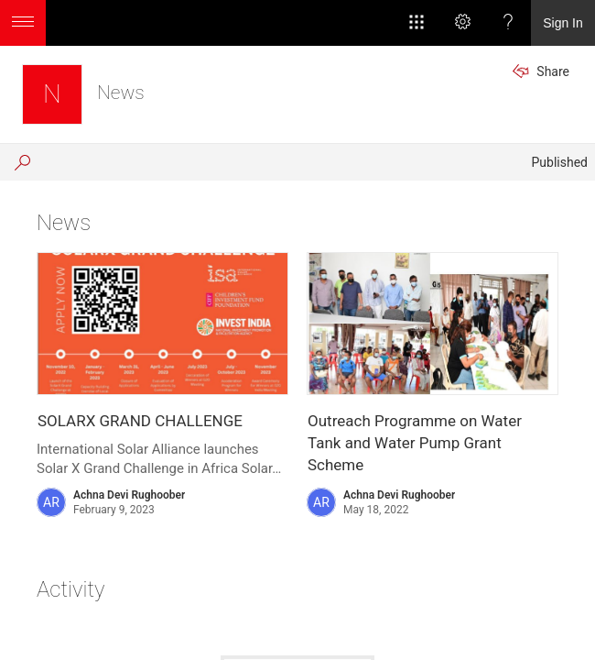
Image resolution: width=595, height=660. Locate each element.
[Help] (508, 23)
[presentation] (162, 323)
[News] (52, 94)
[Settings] (462, 23)
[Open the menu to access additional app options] (23, 23)
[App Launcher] (416, 23)
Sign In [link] (563, 23)
